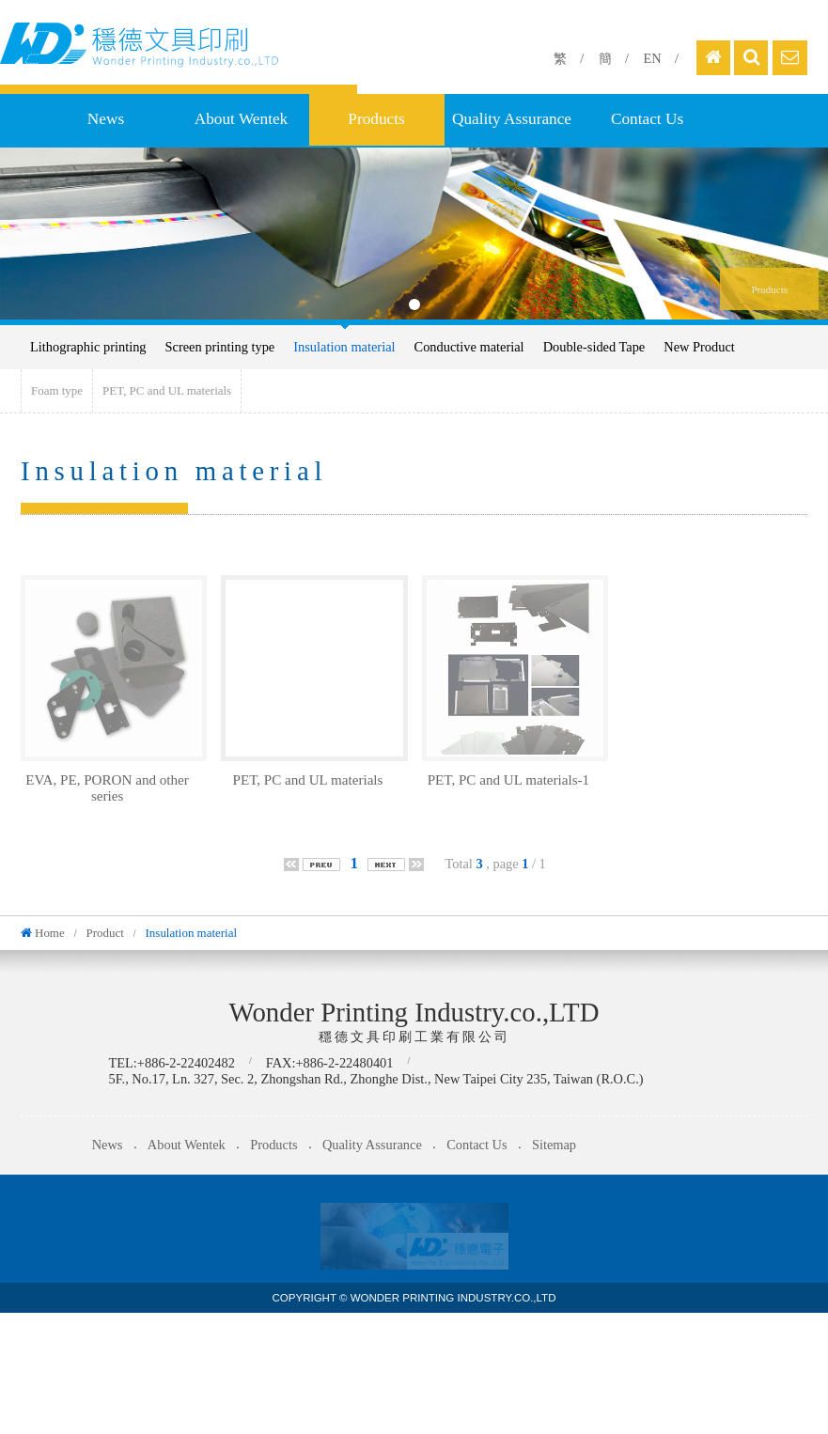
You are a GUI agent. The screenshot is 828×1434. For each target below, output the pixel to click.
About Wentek (241, 119)
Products (376, 119)
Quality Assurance (511, 119)
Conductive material (469, 346)
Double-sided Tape (594, 346)
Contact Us (647, 119)
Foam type (57, 390)
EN (652, 58)
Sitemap (554, 1144)
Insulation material (344, 346)
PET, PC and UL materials (166, 390)
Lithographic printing (88, 346)
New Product (699, 346)
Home (50, 933)
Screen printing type (220, 346)
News (105, 119)
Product (104, 933)
